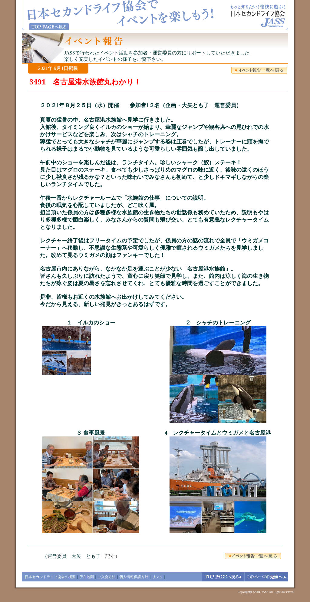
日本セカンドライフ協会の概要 (50, 577)
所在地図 (86, 577)
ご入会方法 (106, 577)
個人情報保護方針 (133, 577)
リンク (157, 577)
